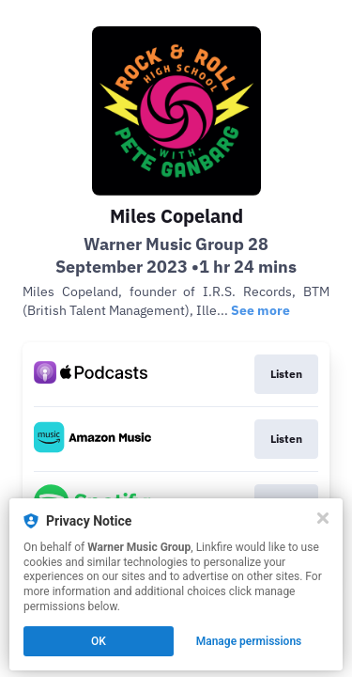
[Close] (323, 518)
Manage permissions (249, 641)
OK (98, 641)
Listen (286, 374)
